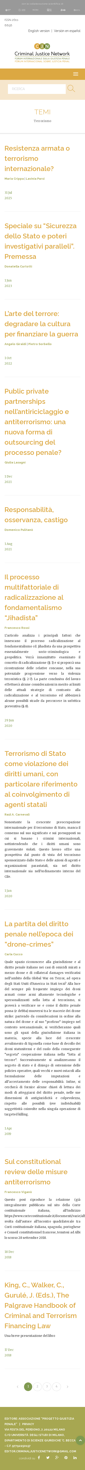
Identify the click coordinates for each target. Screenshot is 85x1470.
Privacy (28, 1424)
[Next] (67, 1387)
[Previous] (17, 1387)
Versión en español (67, 31)
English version (39, 31)
